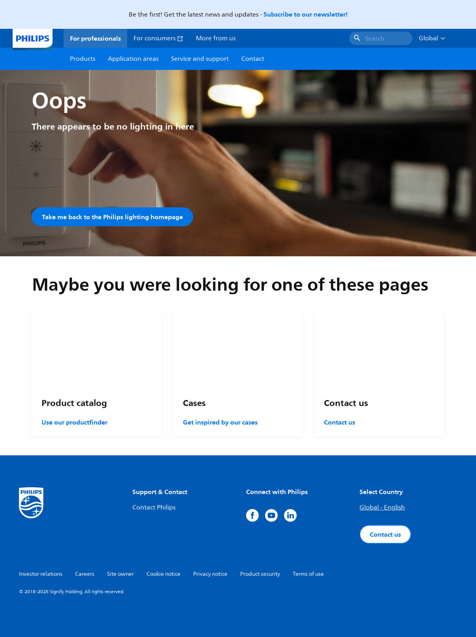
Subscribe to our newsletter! (305, 14)
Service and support (200, 59)
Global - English (382, 507)
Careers (84, 574)
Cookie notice (164, 574)
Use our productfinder (74, 422)
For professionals (95, 38)
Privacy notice (210, 574)
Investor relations (40, 574)
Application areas (133, 59)
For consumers (158, 38)
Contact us (339, 422)
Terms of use (308, 574)
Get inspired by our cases (220, 422)
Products (82, 59)
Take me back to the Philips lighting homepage (112, 216)
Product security (260, 574)
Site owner (120, 574)
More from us (215, 38)
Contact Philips (153, 507)
